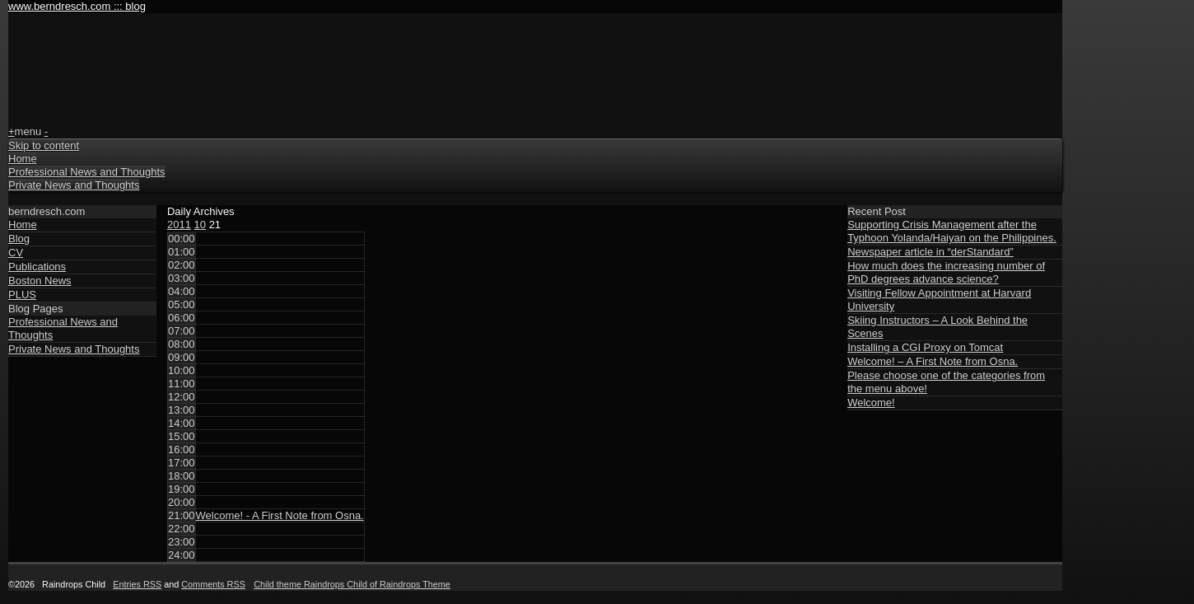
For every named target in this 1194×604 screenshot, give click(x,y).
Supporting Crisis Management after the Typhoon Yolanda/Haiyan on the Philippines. (951, 231)
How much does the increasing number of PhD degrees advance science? (946, 272)
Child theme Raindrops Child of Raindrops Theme (352, 584)
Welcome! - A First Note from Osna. (280, 515)
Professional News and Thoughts (87, 172)
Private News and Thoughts (73, 185)
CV (15, 252)
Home (22, 158)
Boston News (40, 280)
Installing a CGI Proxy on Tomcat (925, 347)
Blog (19, 238)
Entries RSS (137, 584)
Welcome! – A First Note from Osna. (932, 361)
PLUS (22, 294)
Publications (37, 266)
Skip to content (43, 145)
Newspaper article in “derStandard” (930, 252)
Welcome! (871, 402)
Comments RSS (213, 584)
